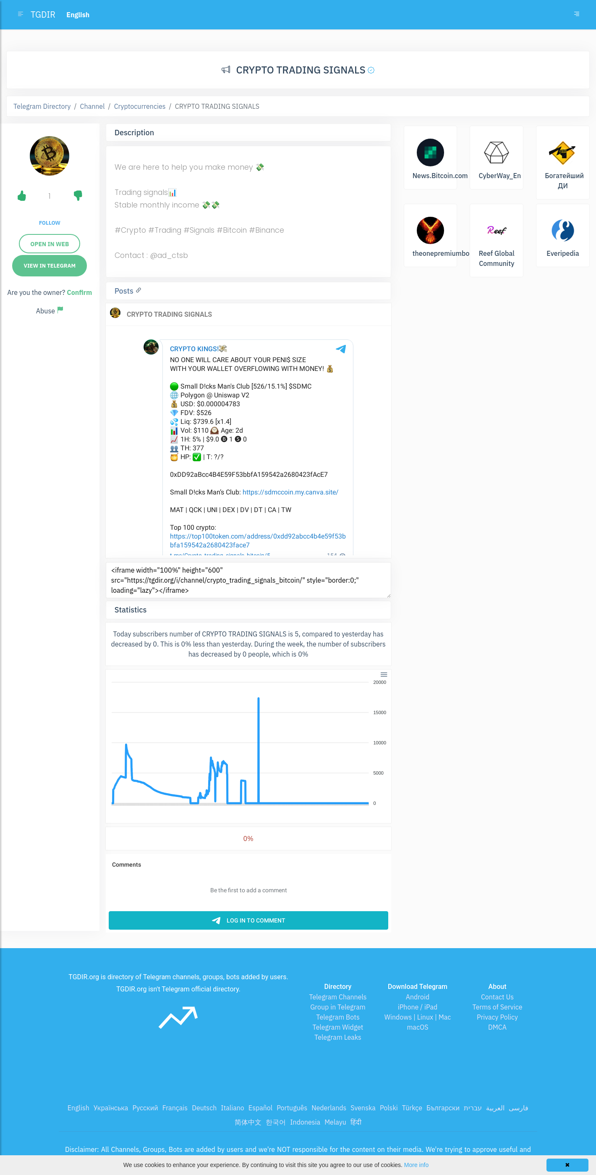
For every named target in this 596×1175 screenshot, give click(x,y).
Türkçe (412, 1108)
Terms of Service (498, 1007)
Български (443, 1108)
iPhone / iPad (418, 1007)
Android (418, 997)
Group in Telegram (338, 1007)
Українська (111, 1108)
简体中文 (248, 1122)
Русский (145, 1108)
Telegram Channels (337, 997)
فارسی (518, 1108)
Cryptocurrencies (140, 106)
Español (260, 1108)
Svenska (363, 1108)
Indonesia (305, 1122)
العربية (495, 1108)
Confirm (79, 292)
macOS (417, 1027)
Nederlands (328, 1108)
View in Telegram (50, 265)
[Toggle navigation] (577, 15)
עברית (473, 1108)
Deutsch (204, 1108)
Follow (49, 222)
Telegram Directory (42, 106)
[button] (383, 673)
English (78, 1108)
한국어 (276, 1122)
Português (292, 1108)
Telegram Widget (338, 1027)
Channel (92, 106)
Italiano (232, 1108)
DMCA (497, 1027)
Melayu (335, 1122)
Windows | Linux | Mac (417, 1017)
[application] (248, 743)
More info (416, 1165)
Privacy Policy (497, 1017)
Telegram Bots (337, 1017)
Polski (389, 1108)
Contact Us (497, 997)
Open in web (49, 244)
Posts (125, 291)
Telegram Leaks (337, 1037)
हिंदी (355, 1122)
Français (175, 1108)
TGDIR (43, 14)
